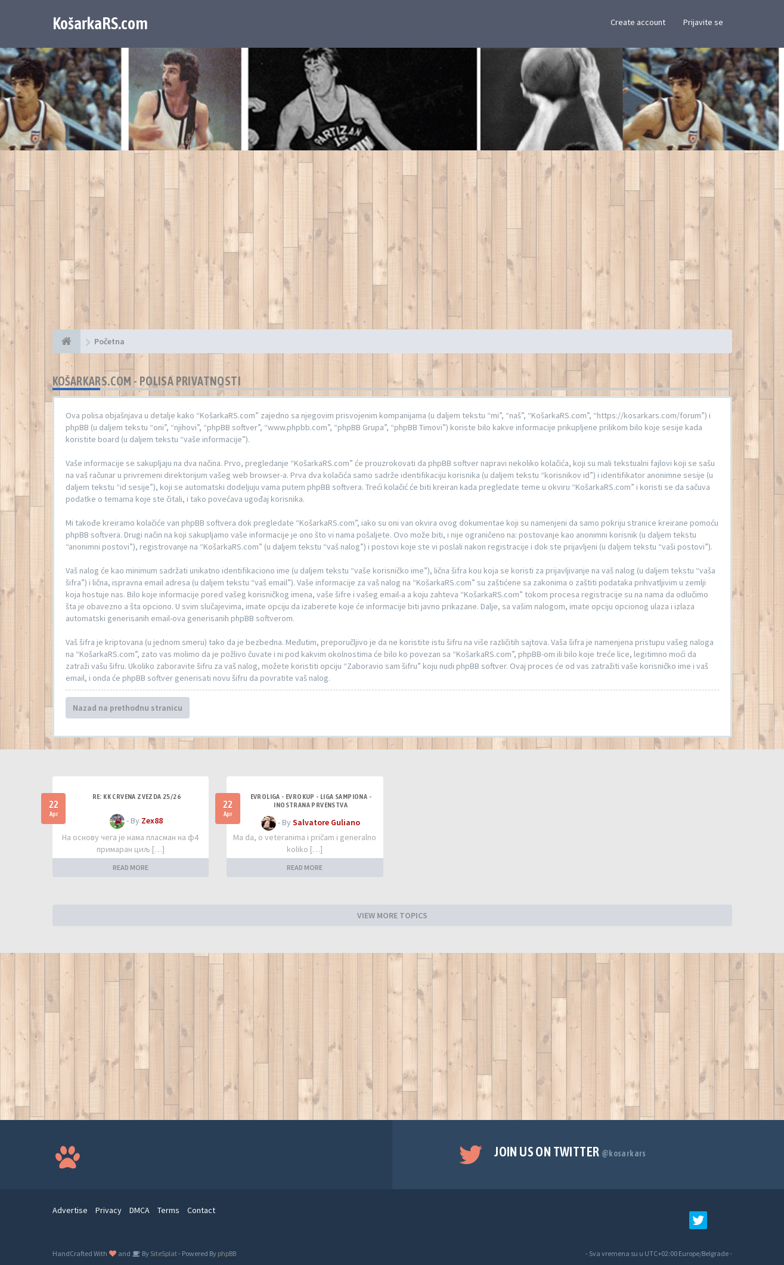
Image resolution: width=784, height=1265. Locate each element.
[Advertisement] (392, 245)
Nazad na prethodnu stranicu (127, 707)
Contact (201, 1210)
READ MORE (130, 867)
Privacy (108, 1210)
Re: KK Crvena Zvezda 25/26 (136, 796)
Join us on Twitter (570, 1151)
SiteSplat (163, 1253)
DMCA (139, 1210)
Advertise (70, 1210)
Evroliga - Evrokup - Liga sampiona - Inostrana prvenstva (310, 800)
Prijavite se (703, 22)
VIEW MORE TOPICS (392, 915)
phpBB (227, 1253)
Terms (168, 1210)
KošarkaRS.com (100, 23)
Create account (638, 22)
